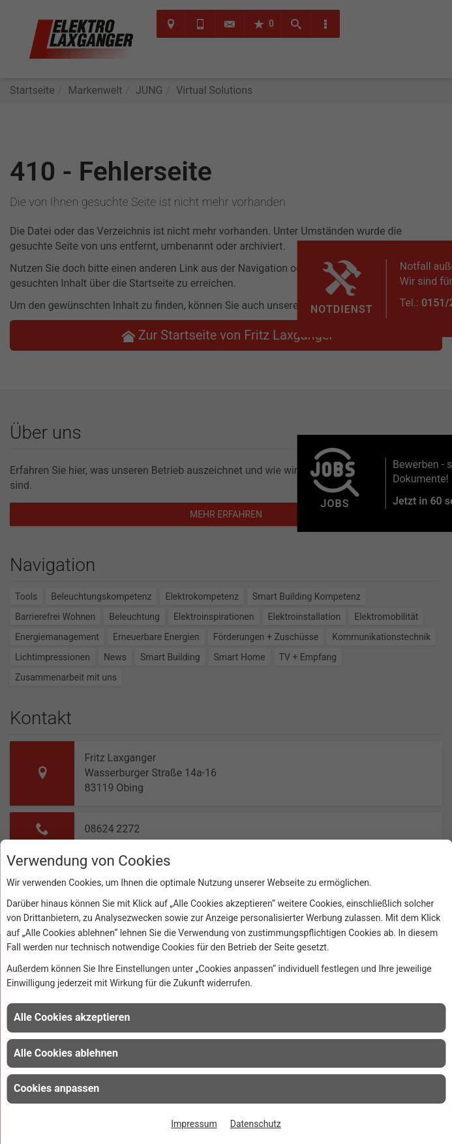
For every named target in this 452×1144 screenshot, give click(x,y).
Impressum (194, 1124)
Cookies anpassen (56, 1088)
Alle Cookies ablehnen (66, 1053)
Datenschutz (255, 1124)
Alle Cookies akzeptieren (72, 1017)
